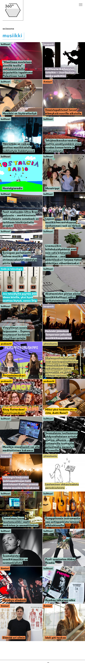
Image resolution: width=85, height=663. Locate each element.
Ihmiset (47, 81)
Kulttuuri (5, 44)
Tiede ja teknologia (11, 268)
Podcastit (6, 343)
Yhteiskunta (50, 343)
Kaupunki (48, 44)
